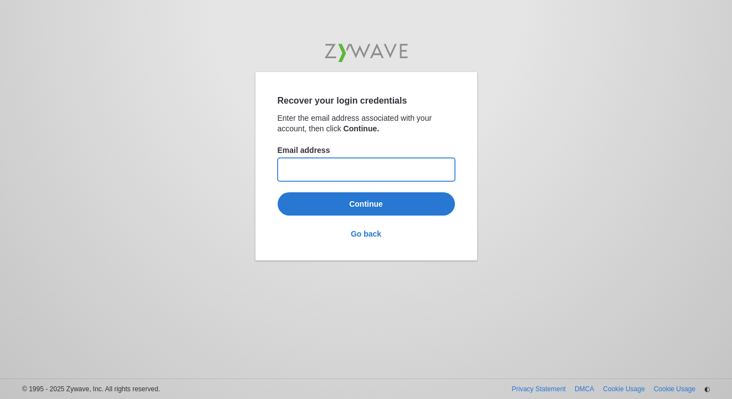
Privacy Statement (539, 389)
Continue (366, 204)
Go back (366, 233)
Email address (304, 150)
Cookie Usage (623, 389)
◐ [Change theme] (707, 389)
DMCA (584, 389)
